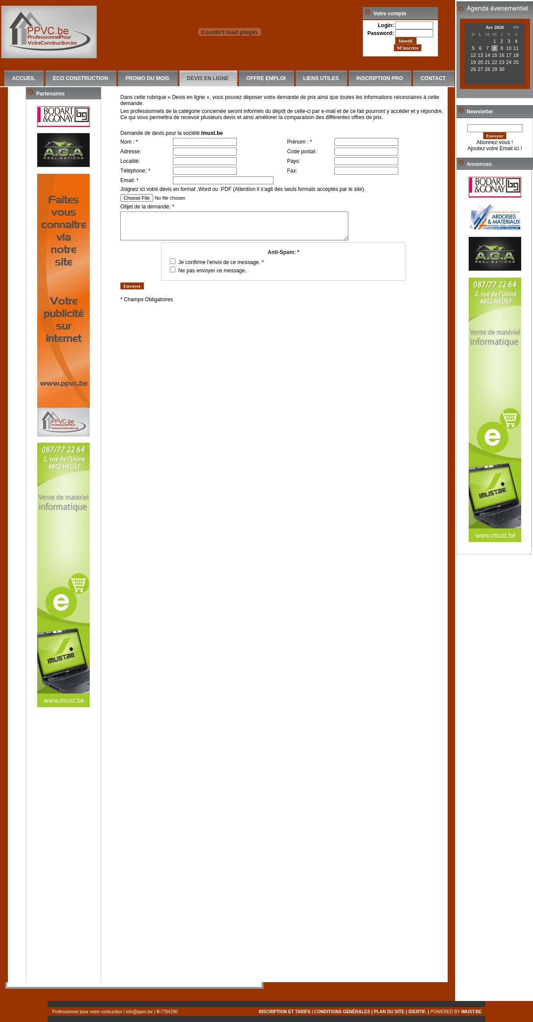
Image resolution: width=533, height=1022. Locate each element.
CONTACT (433, 78)
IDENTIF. (418, 1011)
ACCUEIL (23, 78)
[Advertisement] (63, 850)
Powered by (458, 1011)
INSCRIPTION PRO (379, 78)
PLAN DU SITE (389, 1011)
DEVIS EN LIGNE (208, 78)
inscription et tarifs (284, 1011)
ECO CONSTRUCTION (80, 78)
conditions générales (342, 1011)
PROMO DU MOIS (147, 78)
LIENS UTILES (321, 78)
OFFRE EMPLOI (266, 78)
